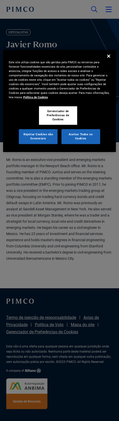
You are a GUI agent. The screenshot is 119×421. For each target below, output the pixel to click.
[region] (59, 101)
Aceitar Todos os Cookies (81, 136)
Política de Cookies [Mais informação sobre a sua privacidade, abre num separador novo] (35, 97)
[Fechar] (108, 56)
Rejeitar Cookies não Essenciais (38, 136)
